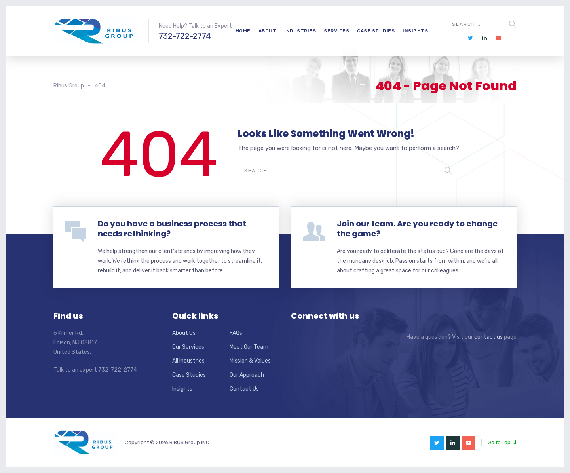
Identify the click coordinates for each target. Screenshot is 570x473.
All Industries (188, 360)
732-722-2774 (185, 36)
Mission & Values (250, 360)
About (267, 31)
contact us (488, 337)
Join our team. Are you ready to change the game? (417, 228)
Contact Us (244, 389)
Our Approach (247, 375)
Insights (415, 31)
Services (336, 31)
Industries (300, 31)
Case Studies (376, 31)
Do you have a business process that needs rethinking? (172, 228)
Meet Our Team (249, 347)
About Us (184, 333)
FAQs (236, 333)
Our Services (188, 347)
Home (243, 31)
